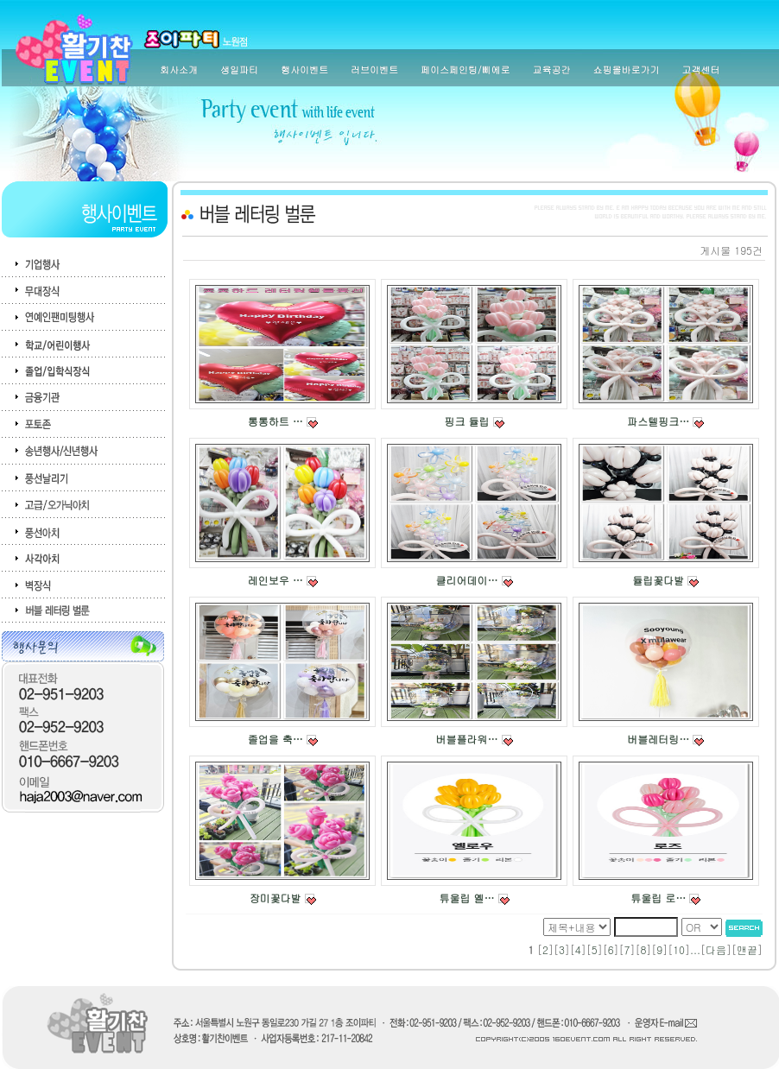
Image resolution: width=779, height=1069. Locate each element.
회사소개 (179, 69)
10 (679, 949)
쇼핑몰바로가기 (626, 69)
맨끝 (747, 949)
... (695, 949)
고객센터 (701, 69)
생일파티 (239, 69)
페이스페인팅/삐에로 (465, 69)
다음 (716, 949)
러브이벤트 (374, 69)
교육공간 (552, 69)
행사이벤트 (304, 69)
